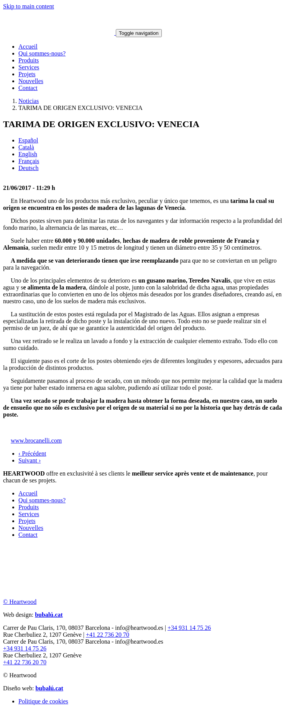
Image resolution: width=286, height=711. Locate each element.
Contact (28, 88)
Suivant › (29, 460)
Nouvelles (30, 81)
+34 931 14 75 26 (189, 627)
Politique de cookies (43, 701)
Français (28, 161)
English (27, 154)
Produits (28, 60)
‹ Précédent (32, 453)
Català (26, 147)
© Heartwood (19, 601)
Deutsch (28, 168)
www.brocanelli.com (36, 440)
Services (28, 67)
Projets (26, 74)
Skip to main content (28, 6)
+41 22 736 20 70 (107, 634)
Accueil (28, 46)
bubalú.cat (48, 614)
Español (28, 140)
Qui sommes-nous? (42, 53)
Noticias (28, 101)
